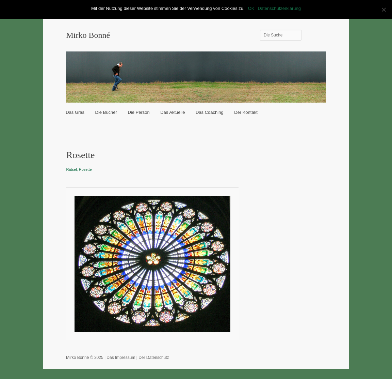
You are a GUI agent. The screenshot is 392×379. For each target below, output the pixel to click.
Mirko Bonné (88, 35)
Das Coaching (210, 112)
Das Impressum (121, 357)
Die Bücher (106, 112)
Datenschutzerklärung (279, 8)
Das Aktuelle (172, 112)
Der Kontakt (246, 112)
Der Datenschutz (153, 357)
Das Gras (75, 112)
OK (251, 8)
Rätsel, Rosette (79, 169)
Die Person (138, 112)
